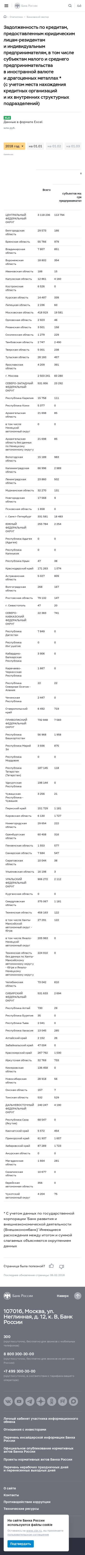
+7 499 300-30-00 (19, 1371)
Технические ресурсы (21, 1509)
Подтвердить (20, 1544)
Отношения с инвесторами (25, 1429)
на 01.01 (35, 146)
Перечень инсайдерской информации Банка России (39, 1438)
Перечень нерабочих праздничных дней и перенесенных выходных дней (36, 1468)
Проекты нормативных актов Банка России (38, 1459)
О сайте (10, 1488)
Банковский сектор (38, 16)
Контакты (11, 1495)
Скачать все (8, 154)
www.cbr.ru (34, 1531)
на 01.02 (54, 146)
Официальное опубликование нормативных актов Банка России (38, 1449)
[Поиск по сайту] (72, 5)
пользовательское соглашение (28, 1534)
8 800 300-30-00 (19, 1354)
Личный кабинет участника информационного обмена (41, 1420)
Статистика (16, 16)
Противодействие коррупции (27, 1502)
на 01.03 (73, 146)
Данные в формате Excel (23, 122)
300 (7, 1336)
